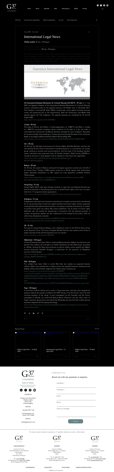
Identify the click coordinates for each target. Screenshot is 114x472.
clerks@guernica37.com (28, 422)
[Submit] (75, 421)
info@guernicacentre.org (20, 462)
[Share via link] (38, 313)
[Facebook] (104, 5)
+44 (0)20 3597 (94, 457)
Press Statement (72, 20)
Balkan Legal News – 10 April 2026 (85, 350)
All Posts (18, 20)
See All (97, 328)
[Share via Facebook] (25, 313)
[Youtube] (107, 5)
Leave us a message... (63, 408)
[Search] (102, 9)
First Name (60, 389)
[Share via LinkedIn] (33, 313)
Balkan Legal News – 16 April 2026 (27, 350)
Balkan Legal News (49, 20)
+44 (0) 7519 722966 (100, 458)
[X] (101, 5)
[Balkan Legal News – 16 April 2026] (28, 339)
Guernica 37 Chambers (28, 383)
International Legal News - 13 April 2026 (56, 350)
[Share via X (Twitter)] (29, 313)
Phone (59, 402)
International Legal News (32, 20)
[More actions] (89, 32)
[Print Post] (42, 313)
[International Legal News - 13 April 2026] (57, 339)
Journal (61, 20)
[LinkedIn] (98, 5)
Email (58, 396)
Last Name (60, 383)
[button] (96, 20)
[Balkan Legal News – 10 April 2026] (86, 339)
